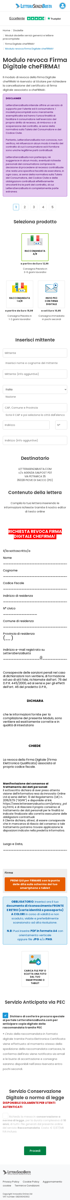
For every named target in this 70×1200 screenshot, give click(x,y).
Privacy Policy (11, 1181)
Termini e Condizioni (27, 1185)
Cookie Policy (31, 1181)
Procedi (35, 1151)
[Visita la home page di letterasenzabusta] (35, 6)
